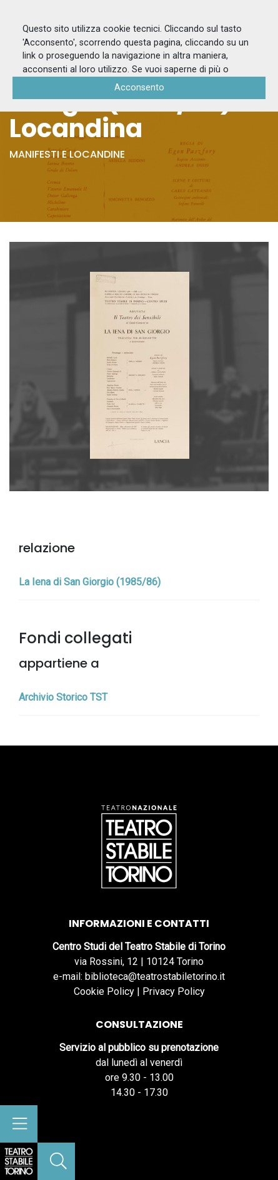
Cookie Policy (104, 991)
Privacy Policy (173, 991)
